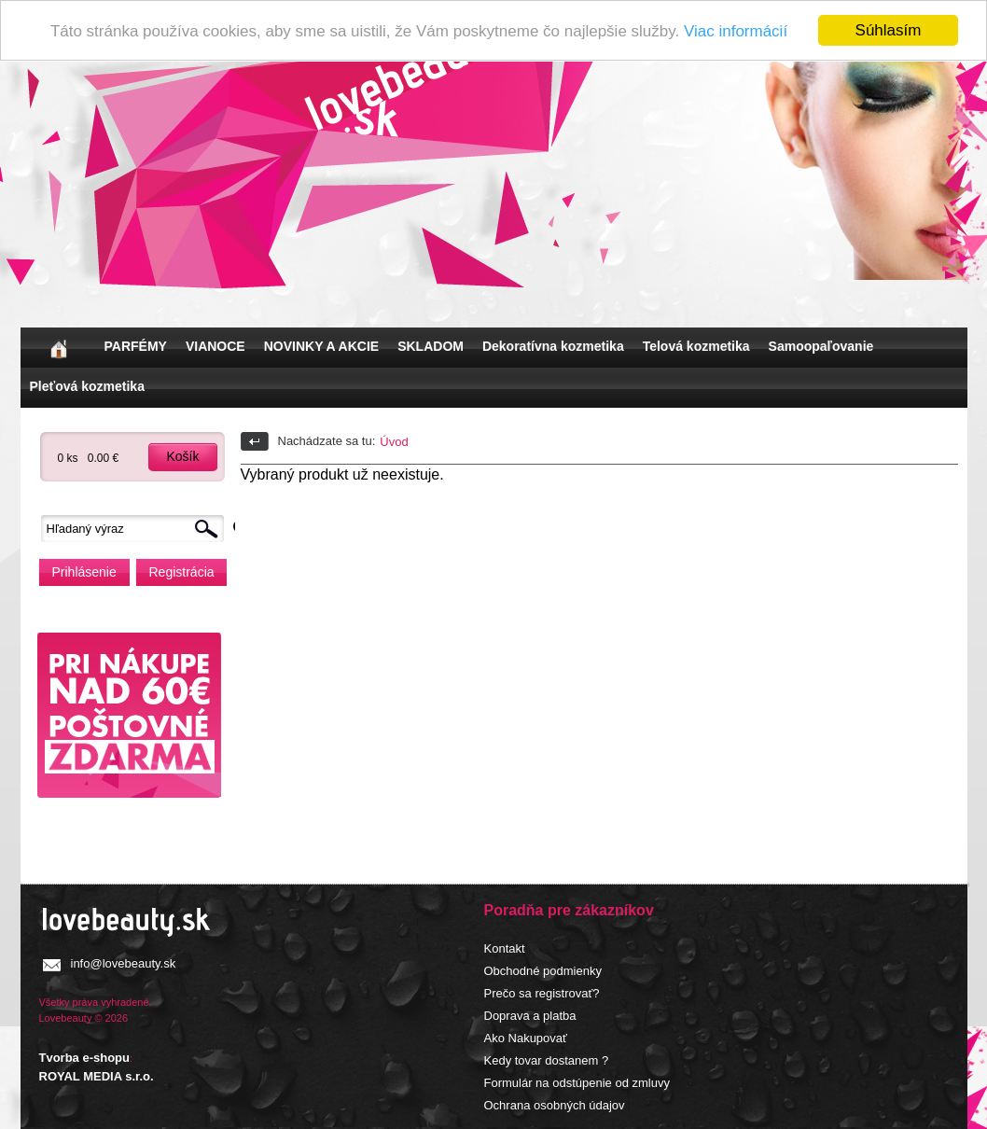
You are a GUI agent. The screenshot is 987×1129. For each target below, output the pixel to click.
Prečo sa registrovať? (542, 992)
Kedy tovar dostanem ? (546, 1059)
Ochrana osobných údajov (554, 1104)
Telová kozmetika (696, 346)
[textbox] (137, 528)
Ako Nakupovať (525, 1037)
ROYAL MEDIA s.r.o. (96, 1075)
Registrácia (182, 571)
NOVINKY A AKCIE (321, 346)
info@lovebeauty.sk (123, 962)
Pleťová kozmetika (87, 386)
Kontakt (504, 948)
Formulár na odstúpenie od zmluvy (577, 1082)
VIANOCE (215, 346)
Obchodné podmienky (543, 970)
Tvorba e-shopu (85, 1058)
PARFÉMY (135, 346)
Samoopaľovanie (821, 346)
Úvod (394, 442)
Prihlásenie (84, 571)
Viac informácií (735, 30)
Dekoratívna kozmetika (553, 346)
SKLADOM (430, 346)
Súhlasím (888, 30)
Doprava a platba (530, 1015)
